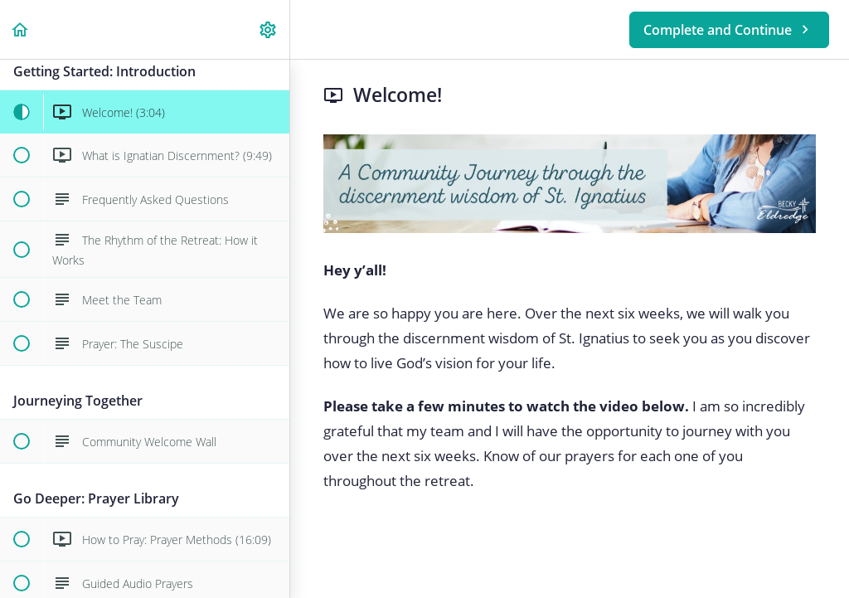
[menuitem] (268, 29)
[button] (20, 29)
